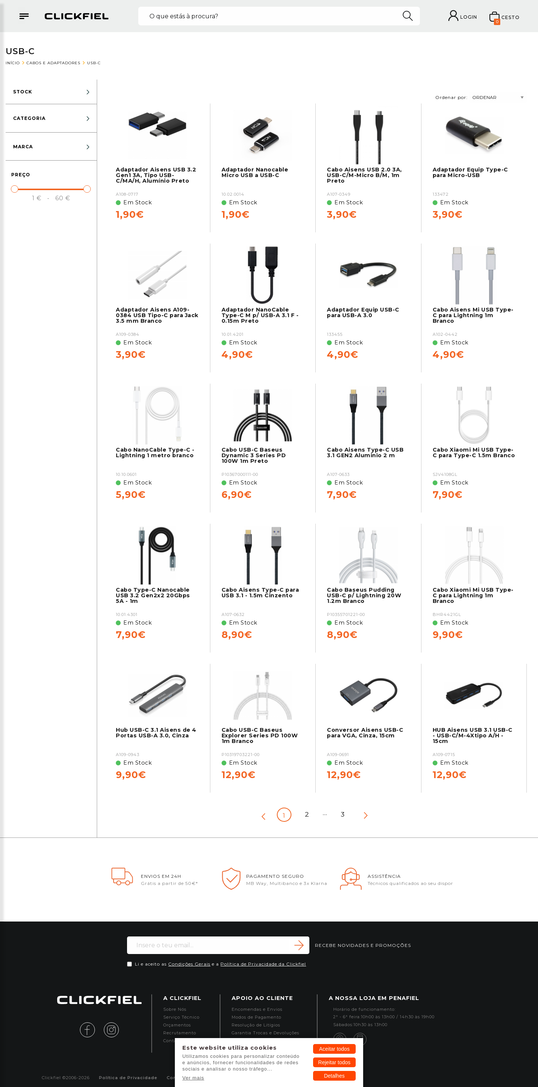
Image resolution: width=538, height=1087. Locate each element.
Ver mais (193, 1078)
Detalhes (334, 1076)
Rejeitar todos (334, 1062)
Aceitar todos (334, 1049)
